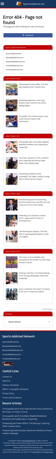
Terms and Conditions (12, 397)
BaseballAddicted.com (14, 57)
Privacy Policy (8, 393)
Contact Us (7, 376)
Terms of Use (36, 452)
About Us (6, 381)
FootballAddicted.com (14, 65)
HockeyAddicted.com (14, 69)
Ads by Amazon (47, 309)
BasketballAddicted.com (15, 61)
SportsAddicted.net (33, 4)
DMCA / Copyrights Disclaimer (15, 389)
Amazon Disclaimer (10, 385)
